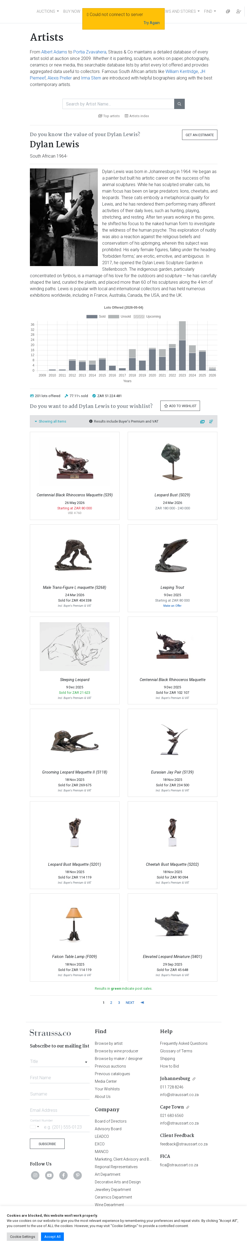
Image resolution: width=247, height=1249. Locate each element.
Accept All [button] (52, 1237)
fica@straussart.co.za (179, 1165)
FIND (208, 11)
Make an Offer (172, 606)
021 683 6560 (171, 1115)
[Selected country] (35, 1127)
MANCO (101, 1151)
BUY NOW (71, 11)
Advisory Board (108, 1129)
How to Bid (169, 1066)
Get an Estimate (200, 135)
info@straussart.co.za (179, 1095)
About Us (103, 1096)
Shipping (167, 1058)
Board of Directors (111, 1121)
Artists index (137, 116)
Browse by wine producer (116, 1051)
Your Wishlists (107, 1089)
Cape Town (172, 1107)
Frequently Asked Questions (184, 1043)
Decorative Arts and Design (118, 1182)
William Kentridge (181, 71)
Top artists (109, 116)
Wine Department (109, 1205)
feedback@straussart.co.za (184, 1144)
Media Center (106, 1081)
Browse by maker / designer (119, 1058)
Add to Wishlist (180, 406)
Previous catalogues (112, 1074)
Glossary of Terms (176, 1051)
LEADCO (102, 1136)
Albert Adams (54, 52)
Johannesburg (175, 1078)
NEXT (130, 1003)
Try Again (151, 23)
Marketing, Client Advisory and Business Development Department (151, 1159)
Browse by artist (109, 1043)
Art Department (107, 1174)
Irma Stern (91, 78)
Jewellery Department (113, 1189)
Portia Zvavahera (89, 52)
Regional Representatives (116, 1167)
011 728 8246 (171, 1087)
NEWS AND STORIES (178, 11)
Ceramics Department (113, 1197)
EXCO (100, 1144)
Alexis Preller (60, 78)
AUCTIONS (46, 11)
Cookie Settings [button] (22, 1237)
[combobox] (60, 1060)
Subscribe (47, 1144)
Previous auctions (110, 1066)
